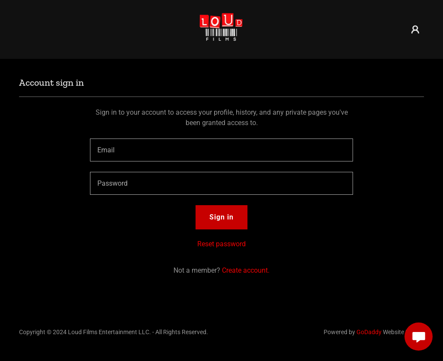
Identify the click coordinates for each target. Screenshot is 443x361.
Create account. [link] (246, 270)
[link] (221, 29)
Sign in (221, 217)
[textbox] (221, 150)
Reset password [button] (221, 244)
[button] (415, 29)
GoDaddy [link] (369, 332)
